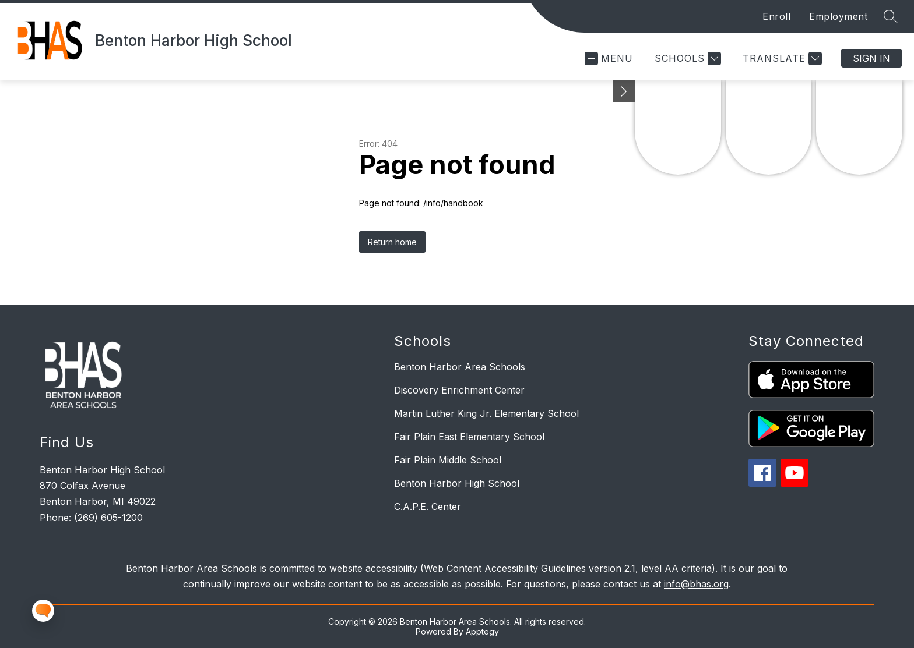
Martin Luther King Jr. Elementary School (486, 413)
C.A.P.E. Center (427, 506)
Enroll (776, 16)
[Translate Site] (781, 58)
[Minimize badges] (624, 91)
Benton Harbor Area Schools (459, 367)
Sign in (871, 58)
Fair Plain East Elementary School (469, 436)
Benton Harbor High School (456, 483)
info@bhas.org (696, 584)
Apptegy (482, 631)
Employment (838, 16)
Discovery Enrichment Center (459, 390)
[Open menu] (609, 58)
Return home (392, 242)
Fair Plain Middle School (447, 460)
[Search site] (891, 16)
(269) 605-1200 (108, 517)
